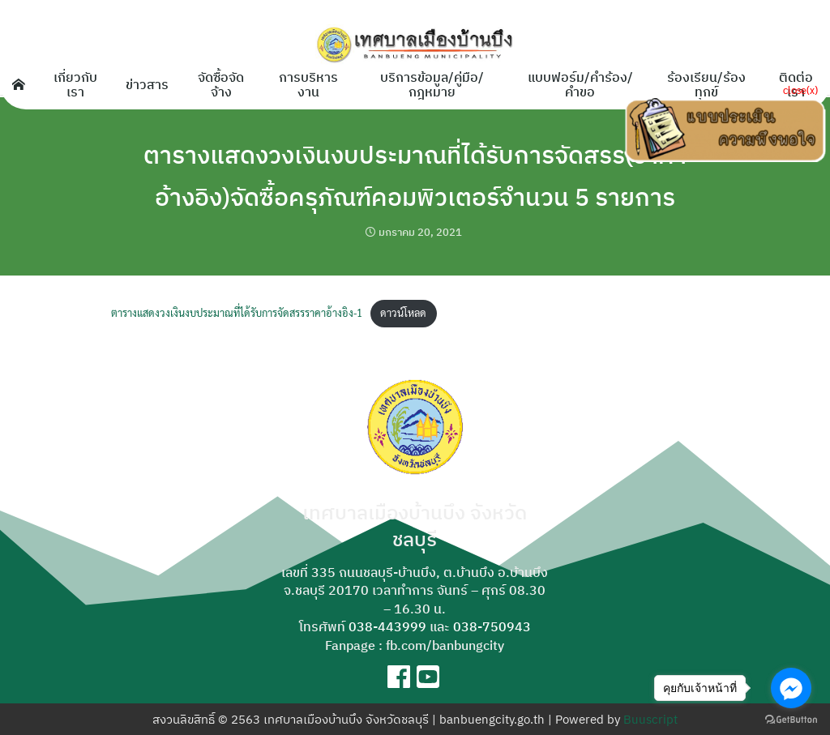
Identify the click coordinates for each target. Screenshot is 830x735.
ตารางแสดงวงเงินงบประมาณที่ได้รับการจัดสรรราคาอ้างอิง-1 (236, 312)
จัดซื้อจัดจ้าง (221, 84)
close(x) (800, 89)
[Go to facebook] (791, 688)
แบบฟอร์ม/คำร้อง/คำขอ (580, 84)
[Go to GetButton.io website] (791, 719)
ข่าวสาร (147, 84)
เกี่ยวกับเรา (75, 84)
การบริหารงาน (308, 84)
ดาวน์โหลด (403, 312)
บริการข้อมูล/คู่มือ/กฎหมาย (432, 84)
